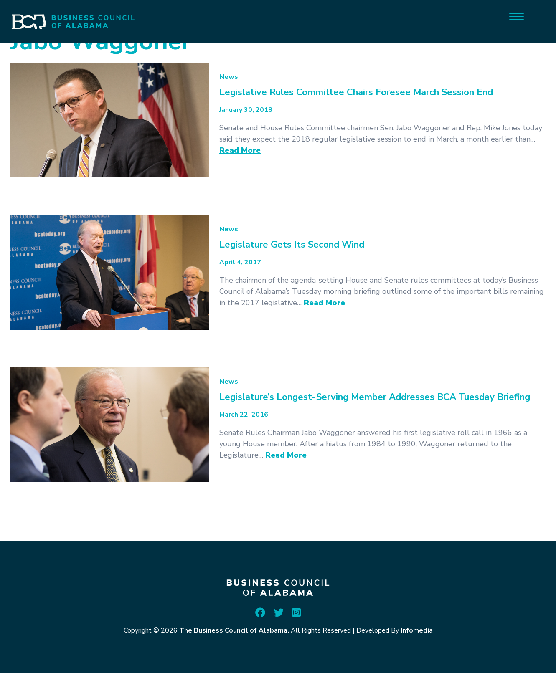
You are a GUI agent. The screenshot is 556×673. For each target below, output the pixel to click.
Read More (240, 150)
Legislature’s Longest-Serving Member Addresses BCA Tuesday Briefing (374, 397)
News (228, 76)
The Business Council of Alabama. (234, 630)
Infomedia (417, 630)
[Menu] (516, 15)
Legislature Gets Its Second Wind (291, 244)
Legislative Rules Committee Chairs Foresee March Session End (356, 92)
